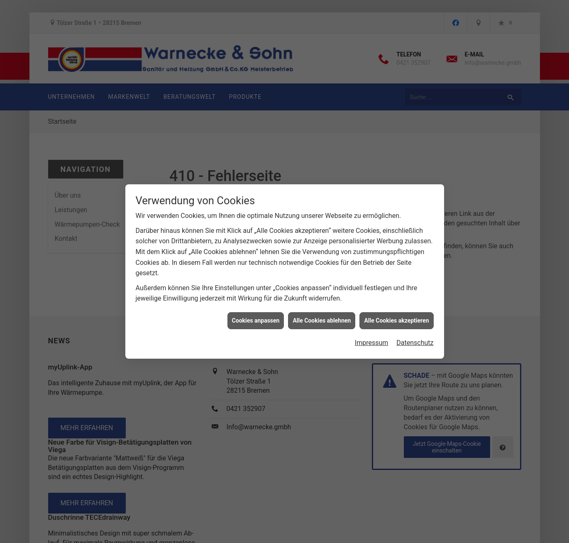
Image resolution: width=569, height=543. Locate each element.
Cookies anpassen (256, 311)
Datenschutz (414, 334)
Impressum (371, 334)
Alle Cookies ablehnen (322, 311)
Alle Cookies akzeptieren (396, 311)
